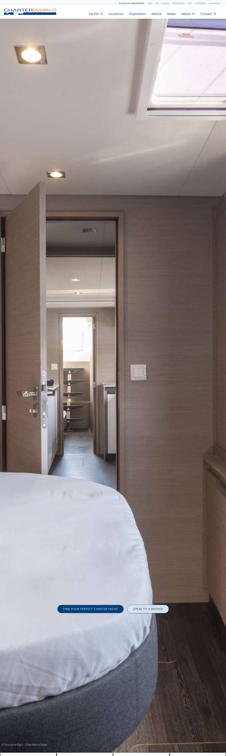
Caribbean (200, 3)
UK (156, 3)
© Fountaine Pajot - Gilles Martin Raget (24, 744)
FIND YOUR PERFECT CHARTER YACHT (90, 609)
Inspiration (137, 13)
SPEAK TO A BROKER (148, 609)
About (186, 13)
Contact (206, 13)
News (171, 13)
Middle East (178, 3)
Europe (165, 3)
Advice (156, 13)
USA (150, 3)
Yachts (94, 13)
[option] (113, 378)
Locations (115, 13)
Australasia (214, 3)
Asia (190, 3)
